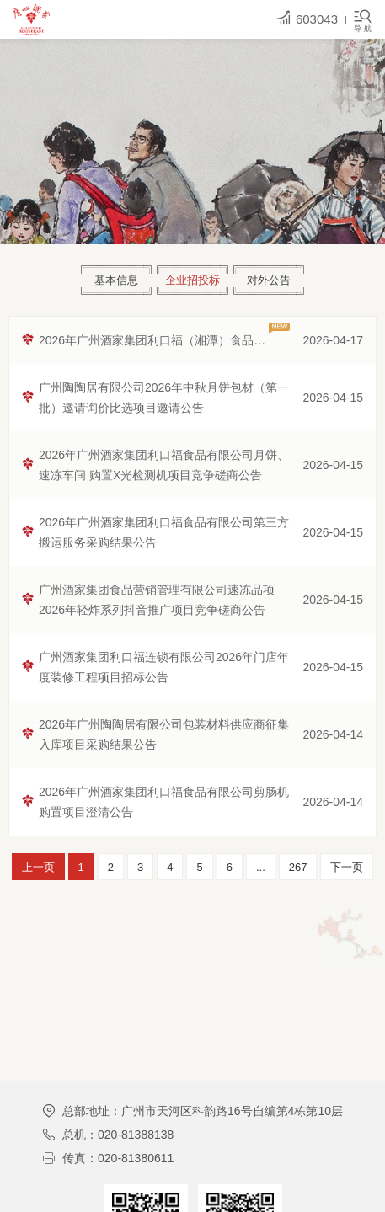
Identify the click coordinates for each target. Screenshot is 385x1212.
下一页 (346, 867)
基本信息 (116, 280)
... (260, 867)
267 (298, 867)
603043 (306, 17)
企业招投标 (192, 280)
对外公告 (269, 280)
